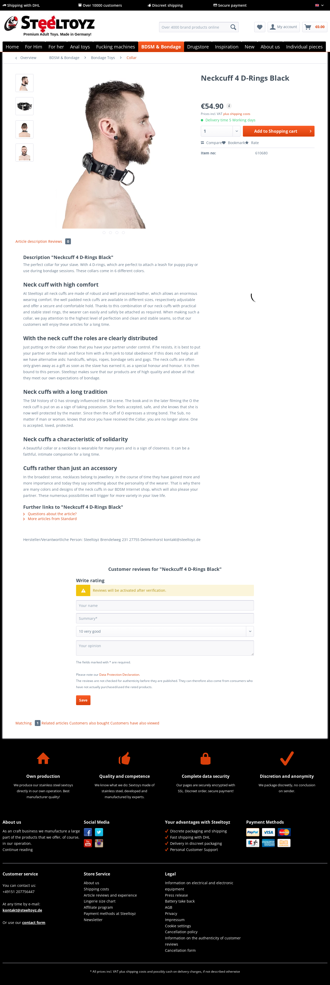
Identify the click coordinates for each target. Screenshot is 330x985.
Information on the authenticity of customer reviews (203, 941)
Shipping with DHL (21, 5)
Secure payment (230, 5)
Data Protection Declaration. (119, 674)
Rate (252, 142)
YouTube (88, 843)
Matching (28, 723)
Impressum (175, 919)
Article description (31, 241)
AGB (168, 907)
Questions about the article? (50, 513)
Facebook (88, 832)
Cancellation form (180, 950)
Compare (211, 142)
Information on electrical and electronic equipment (199, 885)
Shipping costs (96, 889)
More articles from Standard (50, 518)
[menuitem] (199, 29)
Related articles (55, 723)
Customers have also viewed (134, 723)
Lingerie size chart (100, 901)
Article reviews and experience (110, 895)
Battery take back (180, 901)
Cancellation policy (181, 931)
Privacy (171, 913)
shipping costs (136, 971)
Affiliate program (98, 907)
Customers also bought (89, 723)
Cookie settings (178, 925)
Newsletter (93, 919)
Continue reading (18, 849)
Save (83, 700)
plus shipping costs (236, 114)
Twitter (99, 832)
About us (91, 882)
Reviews (59, 241)
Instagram (99, 843)
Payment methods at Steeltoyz (110, 913)
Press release (176, 895)
